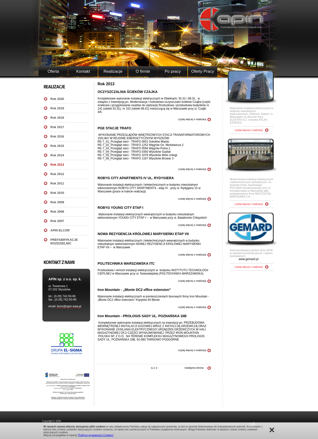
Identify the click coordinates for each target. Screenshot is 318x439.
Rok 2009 (57, 202)
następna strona (194, 367)
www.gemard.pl (248, 259)
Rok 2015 (57, 146)
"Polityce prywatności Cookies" (96, 435)
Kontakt (83, 71)
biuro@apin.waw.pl (68, 306)
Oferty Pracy (202, 71)
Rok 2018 (57, 117)
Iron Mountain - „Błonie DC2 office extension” (134, 290)
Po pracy (173, 71)
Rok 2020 (57, 99)
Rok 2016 (57, 136)
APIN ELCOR (60, 230)
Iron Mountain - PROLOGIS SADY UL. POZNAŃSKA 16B (142, 316)
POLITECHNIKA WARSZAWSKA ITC (126, 263)
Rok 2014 (57, 155)
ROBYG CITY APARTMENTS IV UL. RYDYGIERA (136, 178)
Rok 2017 (57, 127)
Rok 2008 (57, 211)
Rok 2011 (57, 183)
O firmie (143, 71)
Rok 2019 (57, 108)
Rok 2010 (57, 193)
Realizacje (113, 71)
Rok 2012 (57, 174)
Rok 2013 (57, 164)
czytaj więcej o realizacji (192, 119)
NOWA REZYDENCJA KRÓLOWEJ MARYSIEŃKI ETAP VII (143, 234)
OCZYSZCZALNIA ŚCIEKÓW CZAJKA (128, 92)
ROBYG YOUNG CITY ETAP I (120, 208)
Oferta (53, 71)
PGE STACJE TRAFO (114, 128)
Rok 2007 (57, 221)
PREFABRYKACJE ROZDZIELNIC (64, 241)
